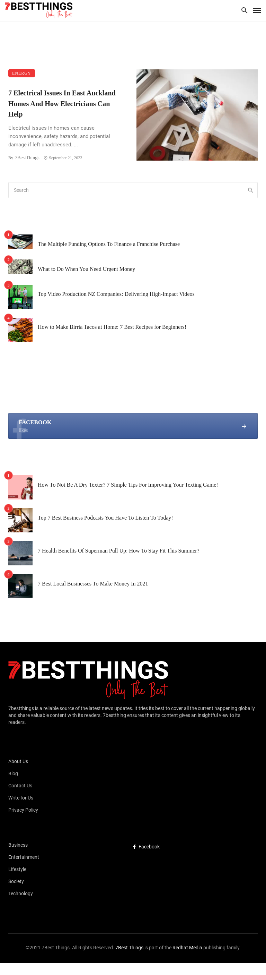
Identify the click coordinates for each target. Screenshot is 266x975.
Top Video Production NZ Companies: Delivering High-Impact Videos (116, 294)
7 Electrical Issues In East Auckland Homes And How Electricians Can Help (62, 103)
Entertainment (23, 857)
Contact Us (20, 785)
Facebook (146, 846)
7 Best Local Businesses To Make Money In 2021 (93, 584)
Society (16, 881)
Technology (20, 893)
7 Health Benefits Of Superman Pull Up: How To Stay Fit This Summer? (119, 551)
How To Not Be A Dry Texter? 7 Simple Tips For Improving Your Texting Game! (128, 485)
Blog (13, 773)
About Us (18, 761)
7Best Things (129, 947)
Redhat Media (186, 947)
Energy (21, 73)
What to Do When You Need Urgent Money (86, 269)
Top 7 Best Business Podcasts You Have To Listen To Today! (105, 518)
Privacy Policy (23, 810)
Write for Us (20, 798)
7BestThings (27, 157)
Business (18, 845)
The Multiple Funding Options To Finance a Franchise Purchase (109, 244)
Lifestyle (17, 869)
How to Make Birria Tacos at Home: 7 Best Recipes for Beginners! (112, 327)
